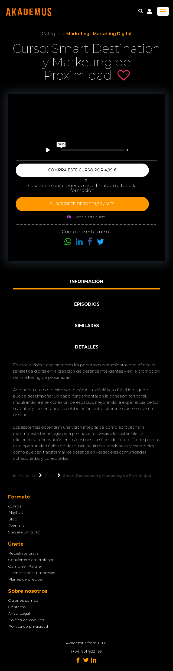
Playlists (15, 512)
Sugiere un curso (24, 532)
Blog (12, 519)
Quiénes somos (23, 600)
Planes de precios (25, 579)
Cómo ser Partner (25, 566)
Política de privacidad (28, 626)
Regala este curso (86, 216)
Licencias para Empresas (31, 572)
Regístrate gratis (23, 553)
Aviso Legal (19, 613)
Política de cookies (26, 619)
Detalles (87, 347)
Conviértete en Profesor (31, 559)
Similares (87, 325)
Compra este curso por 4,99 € (82, 170)
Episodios (87, 304)
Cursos (14, 506)
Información (86, 281)
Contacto (17, 606)
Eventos (16, 525)
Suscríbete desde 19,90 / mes (82, 203)
